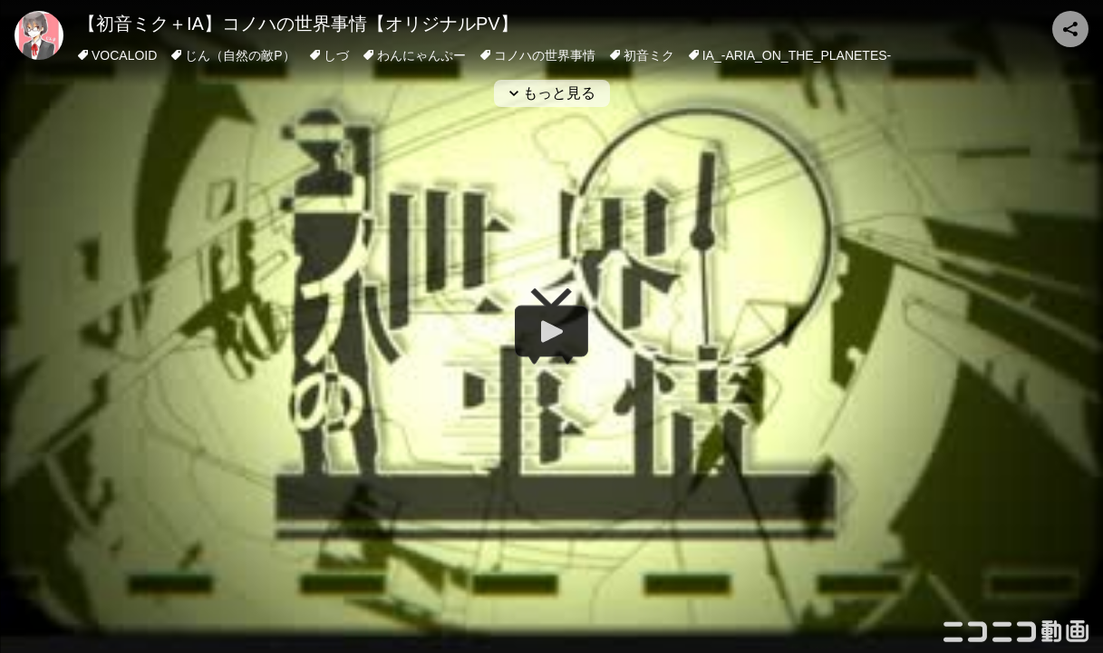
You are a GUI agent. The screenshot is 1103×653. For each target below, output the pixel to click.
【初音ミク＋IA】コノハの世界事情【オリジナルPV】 (298, 24)
